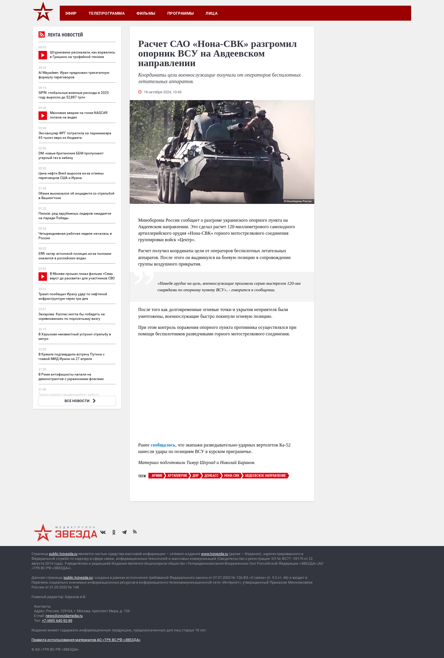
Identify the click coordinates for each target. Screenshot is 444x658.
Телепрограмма (107, 13)
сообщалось (163, 445)
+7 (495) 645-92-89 (57, 620)
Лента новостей (61, 35)
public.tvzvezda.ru (63, 554)
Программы (180, 13)
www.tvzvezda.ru (214, 554)
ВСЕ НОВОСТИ (81, 401)
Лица (211, 13)
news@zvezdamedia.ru (64, 616)
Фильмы (145, 13)
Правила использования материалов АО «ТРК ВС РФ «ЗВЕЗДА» (85, 640)
